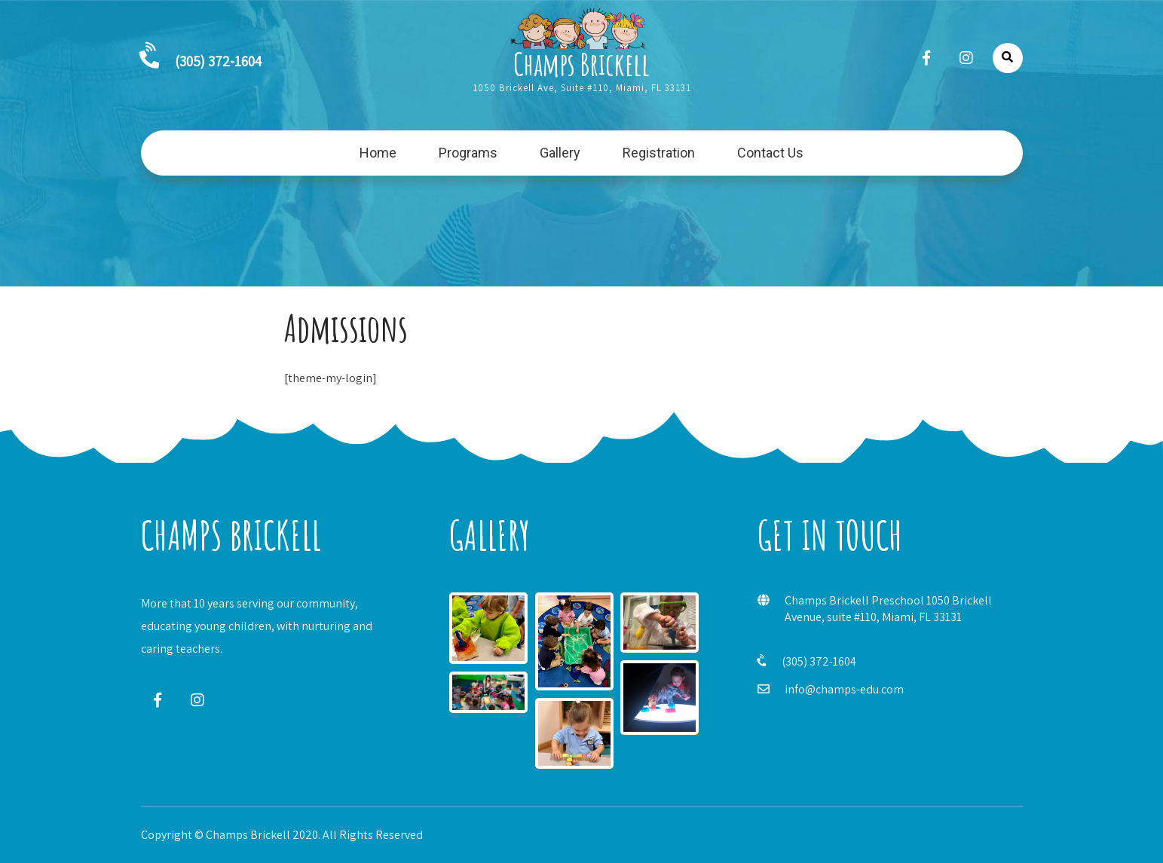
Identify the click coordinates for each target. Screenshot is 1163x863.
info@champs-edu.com (844, 689)
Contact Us (770, 153)
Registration (659, 153)
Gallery (560, 153)
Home (378, 153)
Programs (468, 153)
